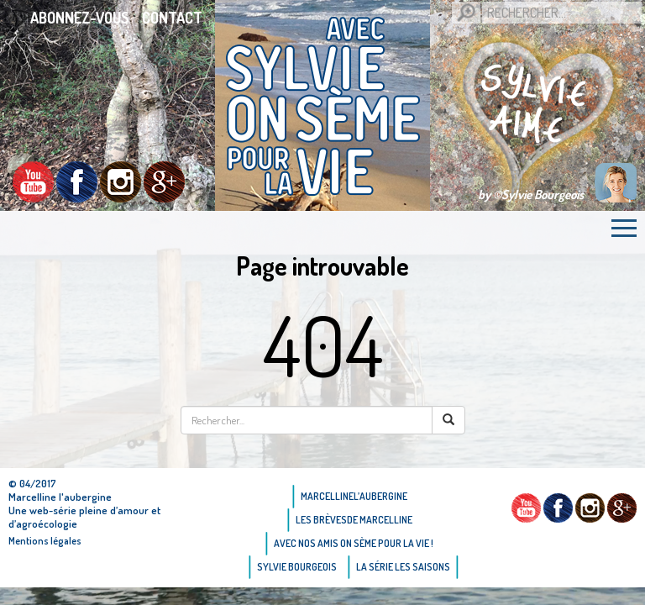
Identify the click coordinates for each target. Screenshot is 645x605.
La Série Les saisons (403, 566)
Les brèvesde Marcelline (354, 519)
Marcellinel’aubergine (354, 496)
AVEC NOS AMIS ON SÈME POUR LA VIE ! (353, 543)
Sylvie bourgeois (297, 566)
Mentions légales (44, 540)
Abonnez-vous (79, 17)
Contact (172, 17)
